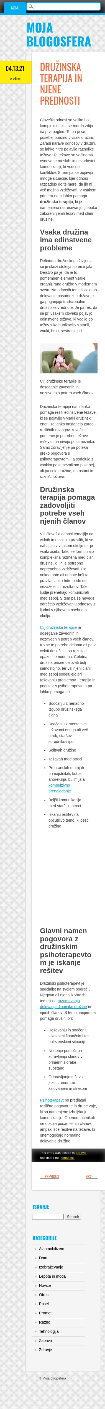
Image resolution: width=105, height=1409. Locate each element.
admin (16, 78)
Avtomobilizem (51, 1249)
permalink (68, 1157)
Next (92, 1176)
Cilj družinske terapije (58, 627)
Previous (49, 1176)
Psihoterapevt (52, 1100)
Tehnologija (49, 1331)
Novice (45, 1285)
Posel (44, 1304)
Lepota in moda (52, 1276)
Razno (44, 1322)
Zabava (45, 1340)
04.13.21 (15, 68)
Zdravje (81, 1152)
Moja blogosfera (58, 34)
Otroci (44, 1294)
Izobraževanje (51, 1267)
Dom (43, 1258)
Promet (45, 1313)
